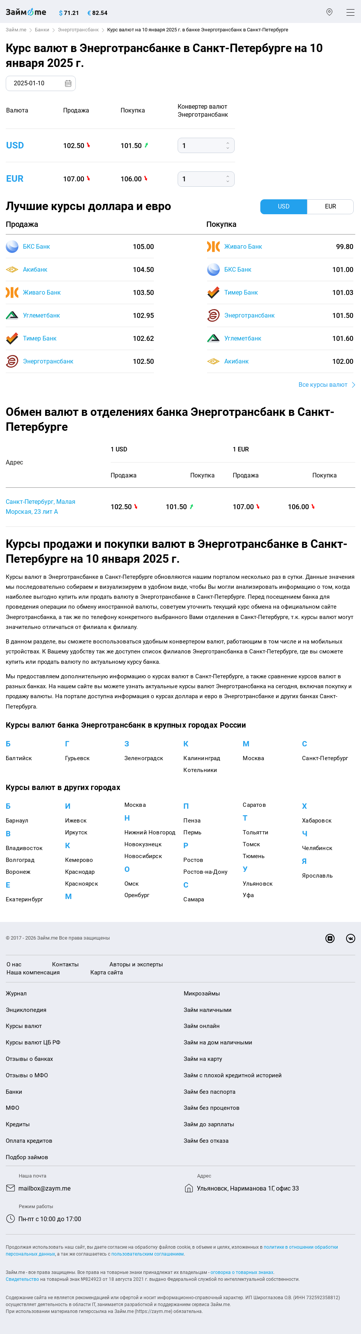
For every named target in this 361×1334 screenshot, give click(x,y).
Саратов (254, 804)
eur (14, 178)
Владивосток (24, 848)
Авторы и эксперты (136, 964)
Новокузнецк (143, 844)
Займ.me (16, 30)
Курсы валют (24, 1026)
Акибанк (35, 269)
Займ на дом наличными (218, 1042)
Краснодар (80, 871)
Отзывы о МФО (27, 1075)
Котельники (200, 770)
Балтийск (19, 758)
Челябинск (317, 848)
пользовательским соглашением (147, 1254)
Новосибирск (143, 856)
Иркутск (76, 832)
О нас (14, 964)
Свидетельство (22, 1279)
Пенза (192, 820)
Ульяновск (258, 883)
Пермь (192, 832)
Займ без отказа (206, 1140)
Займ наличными (208, 1010)
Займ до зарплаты (209, 1124)
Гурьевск (77, 758)
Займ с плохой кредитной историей (233, 1075)
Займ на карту (203, 1058)
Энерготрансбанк (78, 30)
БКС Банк (36, 246)
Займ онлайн (202, 1026)
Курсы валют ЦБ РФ (33, 1042)
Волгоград (20, 860)
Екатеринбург (24, 899)
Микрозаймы (202, 993)
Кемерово (79, 860)
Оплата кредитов (29, 1140)
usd (15, 145)
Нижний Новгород (150, 832)
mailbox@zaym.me (44, 1188)
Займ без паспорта (209, 1091)
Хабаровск (317, 820)
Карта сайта (106, 972)
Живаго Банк (42, 292)
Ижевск (76, 820)
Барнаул (17, 820)
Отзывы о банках (29, 1058)
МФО (12, 1107)
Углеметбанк (41, 315)
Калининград (201, 758)
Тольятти (255, 832)
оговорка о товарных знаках (242, 1272)
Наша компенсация (33, 972)
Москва (253, 758)
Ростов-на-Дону (205, 871)
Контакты (65, 964)
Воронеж (18, 871)
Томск (251, 844)
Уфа (248, 895)
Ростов (193, 860)
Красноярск (81, 883)
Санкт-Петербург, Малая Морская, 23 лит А (40, 506)
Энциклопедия (26, 1010)
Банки (42, 30)
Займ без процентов (212, 1107)
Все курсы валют (323, 384)
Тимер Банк (40, 338)
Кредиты (18, 1124)
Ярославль (317, 875)
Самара (193, 899)
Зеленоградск (143, 758)
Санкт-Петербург (325, 758)
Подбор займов (27, 1157)
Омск (131, 883)
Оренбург (137, 895)
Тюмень (254, 856)
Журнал (16, 993)
